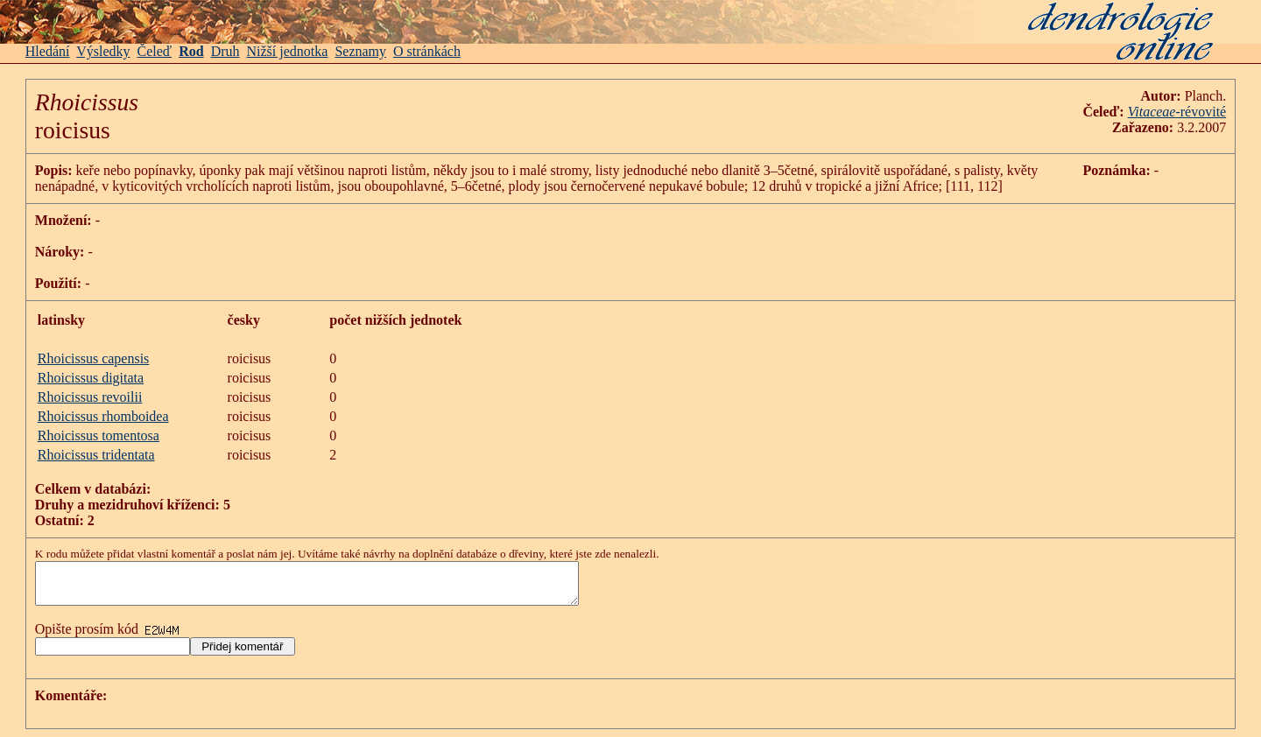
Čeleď (155, 51)
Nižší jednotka (287, 51)
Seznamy (360, 51)
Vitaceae (1152, 111)
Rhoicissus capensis (94, 358)
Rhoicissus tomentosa (98, 435)
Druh (225, 51)
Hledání (47, 51)
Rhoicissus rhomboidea (103, 416)
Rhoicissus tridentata (96, 454)
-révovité (1200, 111)
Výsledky (103, 51)
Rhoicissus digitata (91, 377)
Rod (191, 51)
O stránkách (427, 51)
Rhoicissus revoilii (90, 397)
